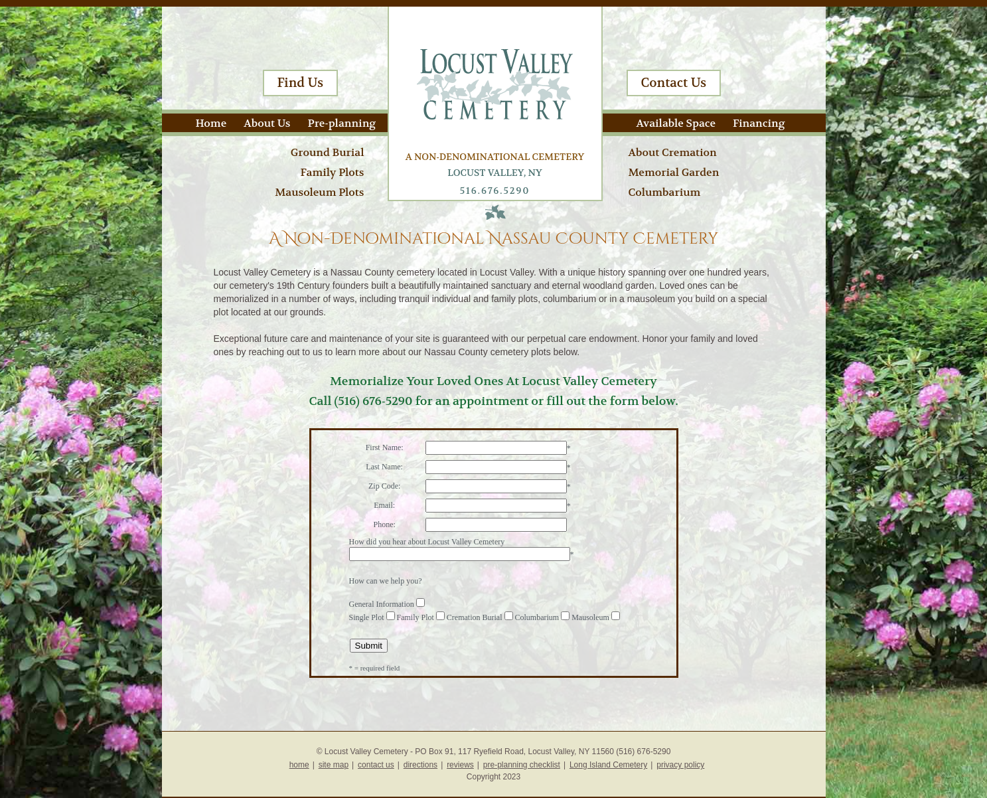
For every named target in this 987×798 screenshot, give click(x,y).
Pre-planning (342, 123)
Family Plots (332, 172)
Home (211, 123)
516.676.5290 (495, 191)
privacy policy (680, 764)
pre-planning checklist (521, 764)
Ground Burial (327, 152)
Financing (759, 123)
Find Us (300, 83)
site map (333, 764)
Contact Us (674, 83)
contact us (376, 764)
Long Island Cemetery (608, 764)
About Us (267, 123)
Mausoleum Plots (319, 192)
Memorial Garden (674, 172)
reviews (460, 764)
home (299, 764)
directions (420, 764)
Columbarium (665, 192)
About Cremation (673, 152)
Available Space (676, 123)
